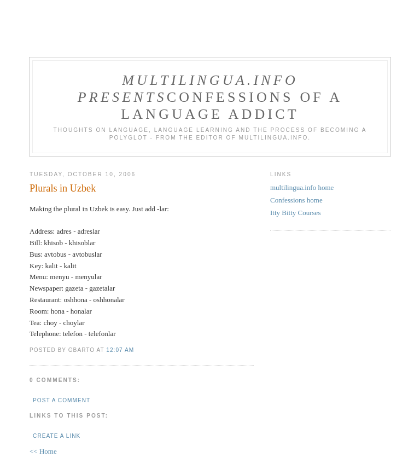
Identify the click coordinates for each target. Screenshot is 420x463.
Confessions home (296, 200)
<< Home (43, 451)
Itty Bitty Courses (295, 213)
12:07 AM (120, 350)
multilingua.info (210, 80)
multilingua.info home (302, 187)
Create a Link (56, 436)
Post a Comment (61, 400)
